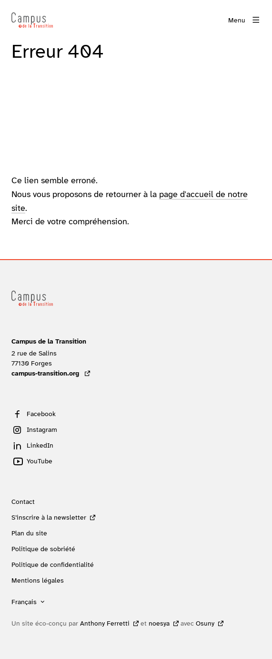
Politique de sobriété (43, 548)
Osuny (205, 623)
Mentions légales (37, 580)
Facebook (41, 413)
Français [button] (24, 601)
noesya (159, 623)
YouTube (39, 461)
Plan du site (29, 533)
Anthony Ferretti (105, 623)
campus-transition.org (50, 373)
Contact (23, 501)
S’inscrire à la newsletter (48, 517)
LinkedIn (40, 445)
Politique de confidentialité (52, 564)
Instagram (42, 429)
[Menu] (244, 20)
